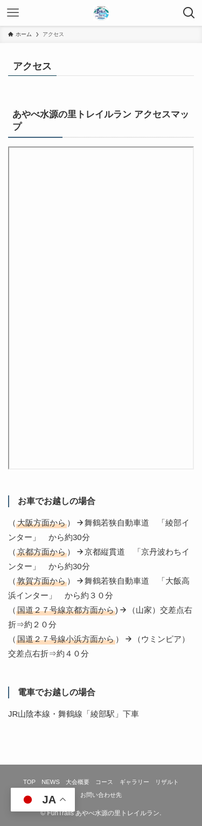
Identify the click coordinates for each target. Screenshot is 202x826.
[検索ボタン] (189, 13)
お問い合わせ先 (101, 795)
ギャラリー (134, 782)
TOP (29, 782)
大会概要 (77, 782)
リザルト (167, 782)
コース (104, 782)
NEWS (50, 782)
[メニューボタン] (13, 13)
